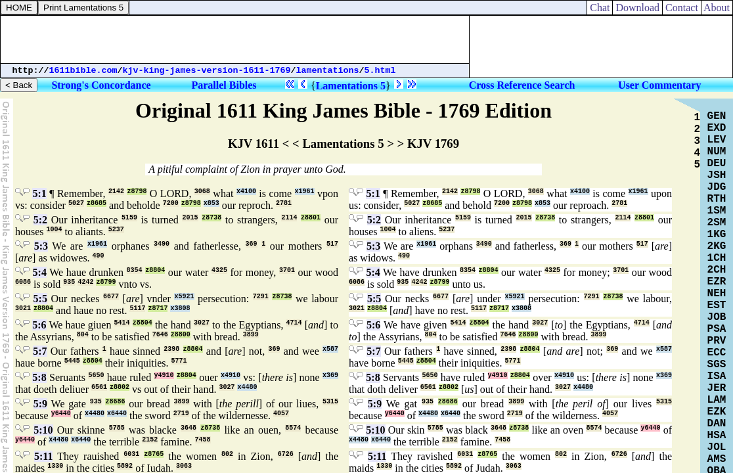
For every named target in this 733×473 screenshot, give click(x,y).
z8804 (155, 270)
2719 (181, 413)
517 (332, 244)
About (716, 7)
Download (637, 7)
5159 (129, 217)
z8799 (106, 282)
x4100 (246, 191)
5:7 (40, 351)
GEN (716, 116)
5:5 (40, 298)
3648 (188, 428)
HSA (716, 435)
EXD (716, 128)
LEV (716, 140)
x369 (330, 375)
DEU (716, 163)
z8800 (180, 334)
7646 (160, 334)
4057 (281, 413)
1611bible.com (83, 71)
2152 (150, 439)
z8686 (115, 401)
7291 (261, 296)
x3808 (180, 308)
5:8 (39, 377)
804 (83, 334)
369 (251, 244)
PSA (716, 329)
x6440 (117, 413)
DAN (716, 424)
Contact (682, 7)
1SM (716, 211)
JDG (716, 187)
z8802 (119, 387)
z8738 (211, 217)
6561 (99, 387)
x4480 (247, 387)
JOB (716, 317)
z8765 (154, 454)
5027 (76, 203)
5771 (179, 361)
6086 (23, 282)
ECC (716, 353)
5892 (125, 466)
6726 (286, 454)
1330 (55, 466)
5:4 (40, 272)
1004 (54, 229)
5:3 (41, 246)
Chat (599, 7)
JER (716, 388)
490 (98, 255)
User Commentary (659, 85)
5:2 (40, 219)
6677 (111, 296)
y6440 (61, 413)
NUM (716, 152)
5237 (116, 229)
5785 (117, 428)
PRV (716, 341)
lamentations (327, 71)
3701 (287, 270)
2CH (716, 270)
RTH (716, 199)
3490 (161, 244)
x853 (211, 203)
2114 (289, 217)
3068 (202, 191)
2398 (171, 349)
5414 (122, 323)
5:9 (40, 403)
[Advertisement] (235, 39)
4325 (219, 270)
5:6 (39, 324)
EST (716, 305)
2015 (190, 217)
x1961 (305, 191)
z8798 (136, 191)
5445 (72, 361)
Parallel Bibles (223, 85)
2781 (284, 203)
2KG (716, 246)
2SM (716, 223)
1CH (716, 258)
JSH (716, 175)
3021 (23, 308)
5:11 (43, 456)
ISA (716, 376)
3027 (202, 323)
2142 (116, 191)
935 (69, 282)
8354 (135, 270)
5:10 (43, 430)
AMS (716, 459)
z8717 (157, 308)
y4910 (164, 375)
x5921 (184, 296)
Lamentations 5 (351, 85)
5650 (96, 375)
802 (227, 454)
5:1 (39, 193)
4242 (85, 282)
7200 (171, 203)
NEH (716, 294)
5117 (137, 308)
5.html (380, 71)
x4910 (230, 375)
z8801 (311, 217)
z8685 (96, 203)
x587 (330, 349)
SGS (716, 365)
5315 (330, 401)
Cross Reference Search (522, 85)
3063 (184, 466)
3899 (251, 334)
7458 (203, 439)
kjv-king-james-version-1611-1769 (207, 71)
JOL (716, 447)
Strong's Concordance (100, 85)
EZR (716, 282)
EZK (716, 412)
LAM (716, 400)
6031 (131, 454)
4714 (294, 323)
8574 (293, 428)
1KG (716, 234)
